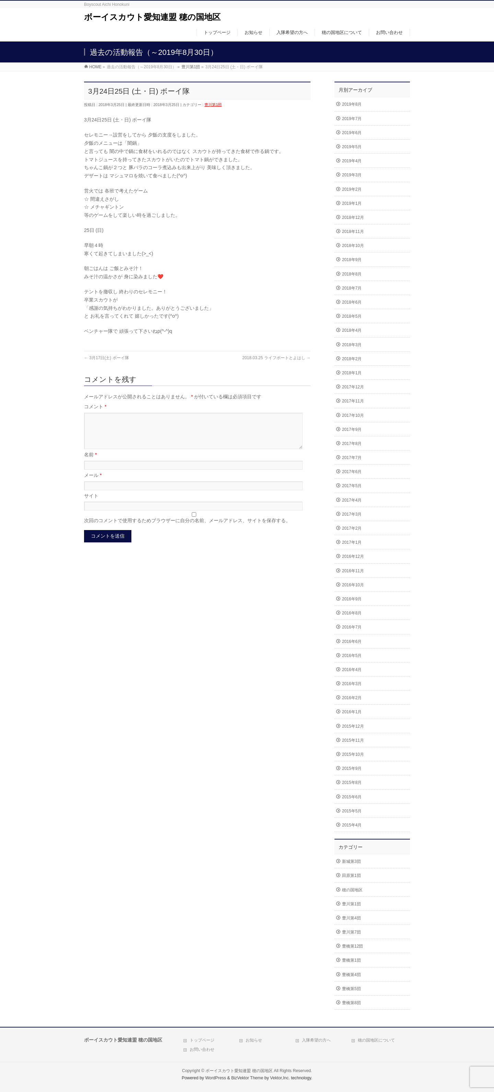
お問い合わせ (202, 1049)
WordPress (215, 1078)
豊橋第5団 (351, 988)
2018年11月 (353, 231)
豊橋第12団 (352, 946)
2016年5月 (352, 655)
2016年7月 (352, 627)
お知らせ (254, 1040)
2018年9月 (352, 259)
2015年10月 (353, 754)
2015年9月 (352, 768)
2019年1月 (352, 203)
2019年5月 (352, 146)
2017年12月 (353, 387)
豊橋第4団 (351, 974)
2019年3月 (352, 175)
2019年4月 (352, 160)
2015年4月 (352, 825)
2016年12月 (353, 556)
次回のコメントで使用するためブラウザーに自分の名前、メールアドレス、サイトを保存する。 (187, 528)
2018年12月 (353, 217)
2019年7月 (352, 118)
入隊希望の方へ (316, 1040)
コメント (95, 406)
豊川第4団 (351, 918)
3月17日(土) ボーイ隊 (106, 357)
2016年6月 (352, 641)
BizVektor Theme (247, 1078)
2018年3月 (352, 344)
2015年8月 (352, 782)
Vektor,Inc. (280, 1078)
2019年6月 (352, 132)
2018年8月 (352, 274)
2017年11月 (353, 401)
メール (93, 483)
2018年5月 (352, 316)
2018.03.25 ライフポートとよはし (276, 357)
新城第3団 (351, 861)
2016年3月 (352, 683)
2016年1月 (352, 711)
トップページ (202, 1040)
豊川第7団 (351, 932)
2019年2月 (352, 189)
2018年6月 (352, 302)
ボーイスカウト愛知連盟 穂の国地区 (152, 17)
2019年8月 (352, 104)
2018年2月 (352, 358)
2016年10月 (353, 585)
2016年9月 (352, 599)
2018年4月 (352, 330)
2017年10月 (353, 415)
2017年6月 (352, 471)
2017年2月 (352, 528)
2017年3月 (352, 514)
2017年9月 (352, 429)
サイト (91, 504)
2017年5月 (352, 485)
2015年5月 (352, 811)
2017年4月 (352, 500)
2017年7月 (352, 457)
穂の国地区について (376, 1040)
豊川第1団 (213, 105)
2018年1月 (352, 373)
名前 (90, 463)
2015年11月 (353, 740)
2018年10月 (353, 245)
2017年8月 (352, 443)
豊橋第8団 (351, 1002)
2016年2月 (352, 697)
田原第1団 (351, 875)
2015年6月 (352, 797)
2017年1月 (352, 542)
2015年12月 (353, 726)
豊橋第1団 (351, 960)
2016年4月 (352, 669)
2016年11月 (353, 570)
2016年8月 (352, 613)
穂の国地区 (352, 890)
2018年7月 (352, 288)
